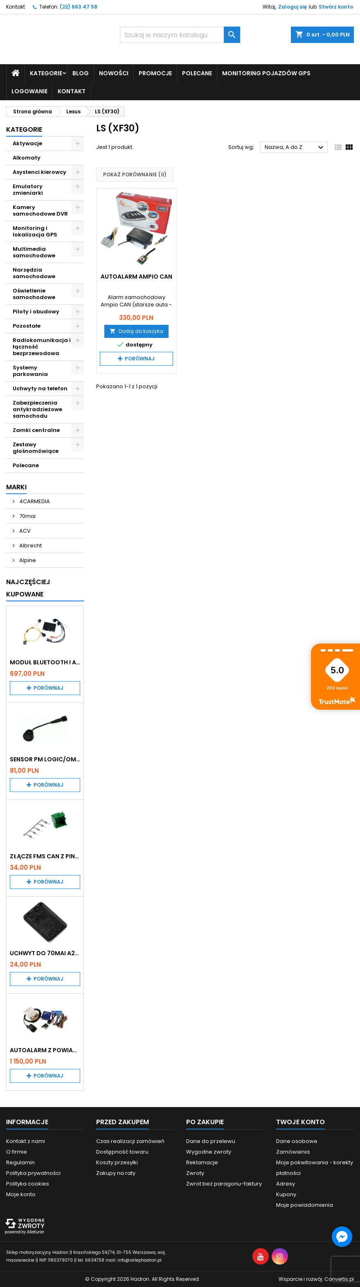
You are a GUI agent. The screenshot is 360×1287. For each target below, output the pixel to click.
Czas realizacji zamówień (130, 1141)
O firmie (16, 1152)
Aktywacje (27, 143)
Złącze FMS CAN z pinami (45, 856)
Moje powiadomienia (304, 1205)
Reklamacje (202, 1162)
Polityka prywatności (33, 1173)
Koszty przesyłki (117, 1162)
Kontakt (15, 6)
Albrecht (30, 545)
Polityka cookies (27, 1184)
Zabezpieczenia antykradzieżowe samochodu (37, 408)
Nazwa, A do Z (295, 148)
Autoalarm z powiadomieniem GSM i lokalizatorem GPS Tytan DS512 (45, 1050)
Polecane (197, 73)
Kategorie (46, 73)
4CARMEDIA (34, 501)
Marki (16, 486)
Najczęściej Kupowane (28, 587)
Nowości (113, 73)
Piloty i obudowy (36, 311)
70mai (27, 516)
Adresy (285, 1184)
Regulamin (20, 1162)
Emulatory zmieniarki (28, 189)
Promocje (155, 73)
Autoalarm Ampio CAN (136, 276)
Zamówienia (293, 1152)
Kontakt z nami (25, 1141)
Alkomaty (26, 157)
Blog (80, 73)
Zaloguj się (292, 6)
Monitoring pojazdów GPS (266, 73)
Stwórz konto (336, 6)
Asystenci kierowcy (39, 172)
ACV (24, 530)
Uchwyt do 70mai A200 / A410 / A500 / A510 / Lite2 (45, 953)
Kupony (286, 1194)
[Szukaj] (180, 35)
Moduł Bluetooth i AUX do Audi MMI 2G (45, 662)
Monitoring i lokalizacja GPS (35, 231)
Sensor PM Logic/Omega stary (45, 759)
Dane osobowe (296, 1141)
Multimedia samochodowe (34, 252)
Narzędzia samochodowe (34, 273)
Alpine (27, 560)
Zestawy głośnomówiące (36, 447)
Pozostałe (26, 325)
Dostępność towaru (122, 1152)
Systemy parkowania (30, 370)
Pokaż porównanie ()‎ (134, 174)
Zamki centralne (36, 430)
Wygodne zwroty (208, 1152)
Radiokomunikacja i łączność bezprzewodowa (42, 346)
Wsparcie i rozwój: (316, 1279)
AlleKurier (35, 1232)
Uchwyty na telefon (40, 388)
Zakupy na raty (115, 1173)
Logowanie (29, 91)
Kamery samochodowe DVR (40, 210)
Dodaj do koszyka (136, 330)
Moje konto (21, 1194)
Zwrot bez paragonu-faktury (224, 1184)
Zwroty (195, 1173)
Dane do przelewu (210, 1141)
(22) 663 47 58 (78, 6)
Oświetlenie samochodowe (34, 293)
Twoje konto (300, 1122)
